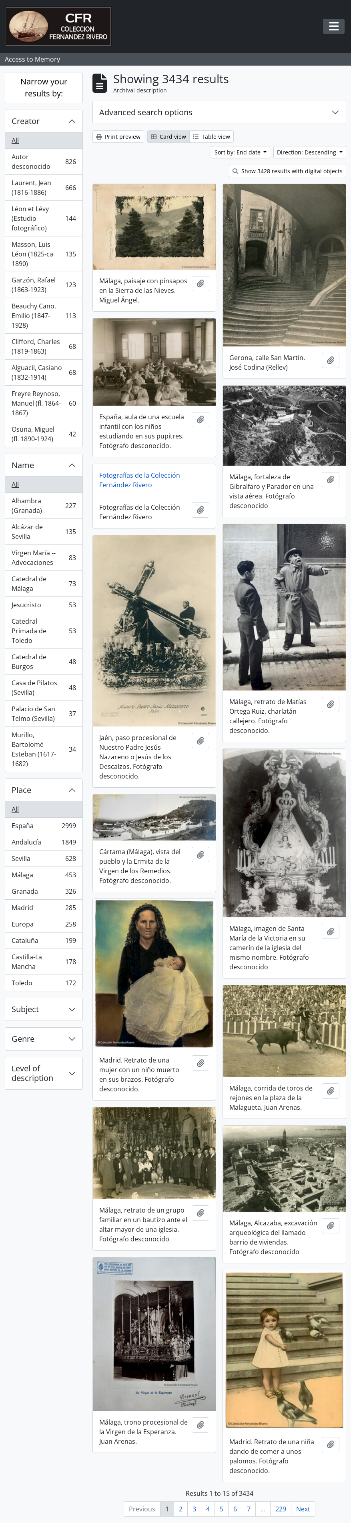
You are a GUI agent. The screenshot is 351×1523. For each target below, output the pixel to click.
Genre (23, 1038)
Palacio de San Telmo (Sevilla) (43, 713)
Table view (211, 136)
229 (280, 1509)
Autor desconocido (43, 161)
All (15, 140)
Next (303, 1509)
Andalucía (43, 844)
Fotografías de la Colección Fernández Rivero (139, 480)
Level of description (32, 1073)
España (43, 827)
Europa (43, 926)
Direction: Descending (307, 152)
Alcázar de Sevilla (43, 531)
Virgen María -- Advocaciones (43, 557)
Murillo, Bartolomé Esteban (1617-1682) (43, 749)
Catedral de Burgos (43, 661)
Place (21, 790)
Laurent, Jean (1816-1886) (43, 187)
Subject (25, 1009)
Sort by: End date (238, 152)
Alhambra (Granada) (43, 505)
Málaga (43, 876)
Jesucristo (43, 606)
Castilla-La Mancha (43, 962)
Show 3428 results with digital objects (288, 171)
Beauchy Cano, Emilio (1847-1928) (43, 316)
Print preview (118, 136)
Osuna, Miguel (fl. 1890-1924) (43, 434)
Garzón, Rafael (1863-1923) (43, 285)
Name (23, 465)
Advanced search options (146, 112)
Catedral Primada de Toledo (43, 631)
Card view (168, 136)
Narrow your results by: (43, 87)
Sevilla (43, 860)
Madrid (43, 909)
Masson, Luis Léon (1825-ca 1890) (43, 254)
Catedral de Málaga (43, 583)
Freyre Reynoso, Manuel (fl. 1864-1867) (43, 403)
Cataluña (43, 942)
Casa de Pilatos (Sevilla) (43, 687)
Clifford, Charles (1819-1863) (43, 346)
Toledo (43, 984)
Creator (26, 121)
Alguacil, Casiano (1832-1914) (43, 372)
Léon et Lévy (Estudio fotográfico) (43, 218)
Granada (43, 893)
